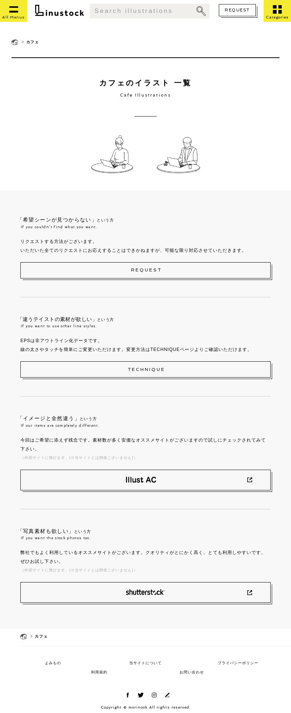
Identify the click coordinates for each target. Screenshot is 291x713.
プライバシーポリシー (238, 663)
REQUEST (237, 10)
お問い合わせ (192, 672)
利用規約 (99, 672)
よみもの (53, 663)
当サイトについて (145, 663)
